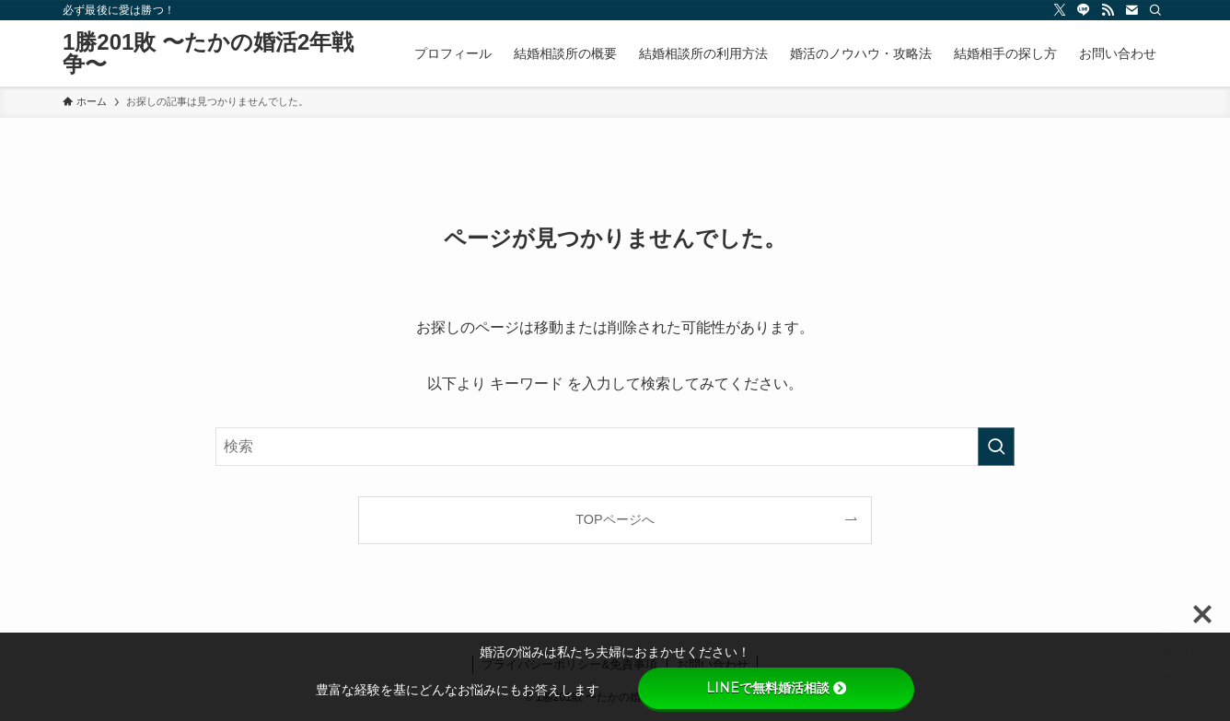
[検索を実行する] (996, 446)
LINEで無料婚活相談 (776, 688)
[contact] (1131, 10)
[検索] (1155, 10)
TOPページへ (614, 519)
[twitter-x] (1060, 10)
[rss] (1108, 10)
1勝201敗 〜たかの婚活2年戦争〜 (208, 53)
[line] (1084, 10)
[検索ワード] (615, 446)
